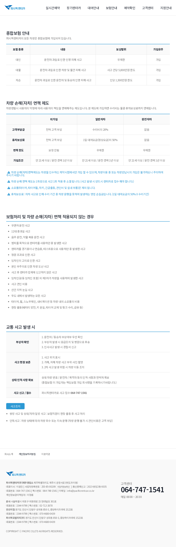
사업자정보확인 (63, 486)
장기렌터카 (74, 8)
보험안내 (111, 8)
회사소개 (8, 454)
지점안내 (166, 8)
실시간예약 (53, 8)
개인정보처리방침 (27, 454)
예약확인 (129, 8)
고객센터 (147, 8)
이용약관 (45, 454)
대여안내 (93, 8)
